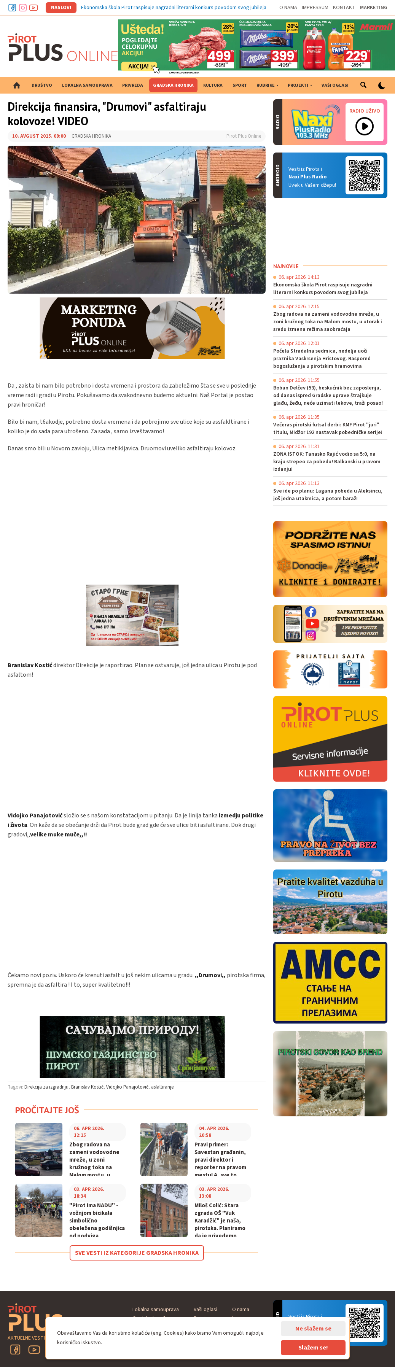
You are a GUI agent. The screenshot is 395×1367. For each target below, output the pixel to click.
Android (365, 175)
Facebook (12, 7)
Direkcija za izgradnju (46, 1087)
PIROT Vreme (330, 230)
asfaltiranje (162, 1087)
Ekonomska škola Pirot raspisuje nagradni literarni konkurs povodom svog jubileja (173, 7)
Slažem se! (313, 1347)
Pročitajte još (47, 1110)
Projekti (298, 85)
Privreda (132, 85)
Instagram (22, 7)
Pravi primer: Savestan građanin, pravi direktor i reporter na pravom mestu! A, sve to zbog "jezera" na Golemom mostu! (220, 1167)
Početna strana (17, 85)
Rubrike (265, 85)
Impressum (315, 7)
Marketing (373, 7)
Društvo (42, 85)
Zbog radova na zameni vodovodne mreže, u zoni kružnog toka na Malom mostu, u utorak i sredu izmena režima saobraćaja (94, 1171)
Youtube (33, 7)
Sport (240, 85)
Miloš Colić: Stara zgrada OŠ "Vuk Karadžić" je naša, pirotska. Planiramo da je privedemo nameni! (219, 1225)
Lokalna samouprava (87, 85)
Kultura (213, 85)
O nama (288, 7)
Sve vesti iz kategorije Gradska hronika (137, 1253)
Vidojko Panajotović (127, 1087)
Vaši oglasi (335, 85)
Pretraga (363, 85)
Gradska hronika (173, 85)
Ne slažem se (313, 1328)
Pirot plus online (63, 47)
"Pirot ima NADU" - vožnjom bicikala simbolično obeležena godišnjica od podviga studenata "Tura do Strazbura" (97, 1228)
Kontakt (344, 7)
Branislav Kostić (87, 1087)
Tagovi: (15, 1087)
